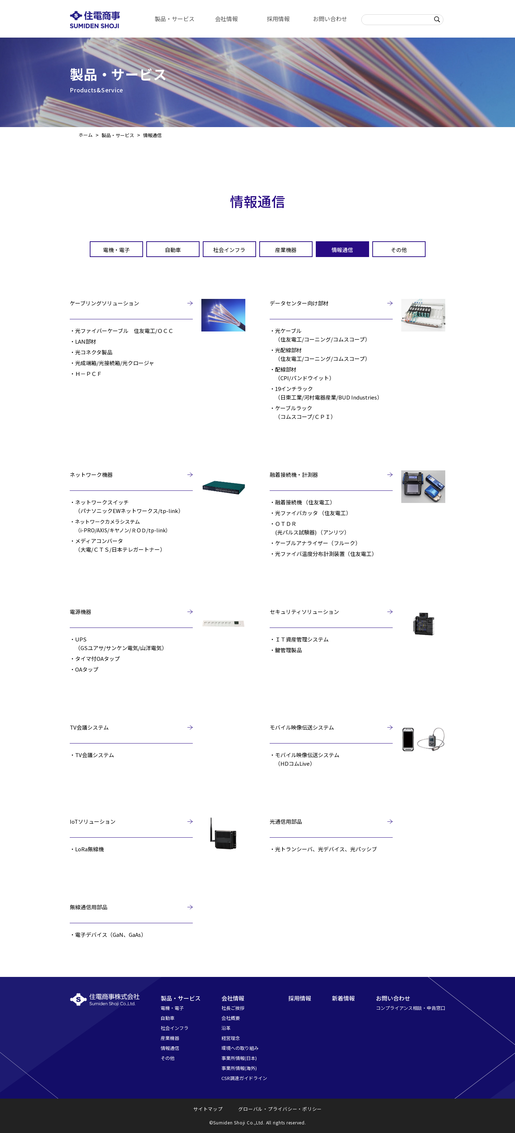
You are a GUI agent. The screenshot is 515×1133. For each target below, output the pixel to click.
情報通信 (342, 249)
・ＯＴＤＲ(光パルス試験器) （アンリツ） (309, 528)
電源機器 (80, 611)
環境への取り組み (240, 1048)
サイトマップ (208, 1108)
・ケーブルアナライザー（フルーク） (315, 543)
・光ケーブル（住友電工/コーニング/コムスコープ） (320, 335)
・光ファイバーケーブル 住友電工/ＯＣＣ (121, 330)
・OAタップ (84, 669)
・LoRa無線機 (87, 849)
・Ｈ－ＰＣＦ (86, 373)
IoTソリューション (93, 821)
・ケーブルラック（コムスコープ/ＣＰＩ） (303, 412)
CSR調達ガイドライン (244, 1078)
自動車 (173, 249)
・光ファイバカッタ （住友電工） (310, 513)
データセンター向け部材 (299, 303)
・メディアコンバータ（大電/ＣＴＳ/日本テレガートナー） (117, 545)
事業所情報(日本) (239, 1058)
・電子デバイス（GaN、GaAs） (108, 934)
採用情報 (278, 18)
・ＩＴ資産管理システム (299, 639)
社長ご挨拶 (233, 1007)
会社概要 (230, 1018)
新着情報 (343, 998)
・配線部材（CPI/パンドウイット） (302, 373)
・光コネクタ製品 (91, 352)
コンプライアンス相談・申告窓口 (410, 1007)
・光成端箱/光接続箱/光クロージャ (112, 363)
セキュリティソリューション (304, 611)
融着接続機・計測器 (294, 474)
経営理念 (230, 1038)
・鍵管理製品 (286, 650)
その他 (399, 249)
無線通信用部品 (88, 907)
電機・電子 (116, 249)
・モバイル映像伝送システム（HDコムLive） (304, 759)
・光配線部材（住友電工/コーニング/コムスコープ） (320, 354)
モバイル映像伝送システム (302, 727)
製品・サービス (174, 18)
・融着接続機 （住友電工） (302, 502)
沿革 (226, 1028)
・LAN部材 (83, 341)
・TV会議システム (92, 755)
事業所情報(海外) (239, 1068)
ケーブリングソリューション (104, 303)
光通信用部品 (286, 821)
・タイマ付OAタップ (95, 658)
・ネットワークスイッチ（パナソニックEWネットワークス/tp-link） (126, 506)
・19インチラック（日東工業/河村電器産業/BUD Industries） (326, 393)
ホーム (86, 134)
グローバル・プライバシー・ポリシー (280, 1108)
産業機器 (285, 249)
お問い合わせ (330, 18)
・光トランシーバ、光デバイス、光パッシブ (323, 849)
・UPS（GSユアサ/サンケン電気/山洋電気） (118, 643)
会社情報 (226, 18)
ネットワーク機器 (91, 474)
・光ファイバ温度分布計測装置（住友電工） (323, 553)
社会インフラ (229, 249)
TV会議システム (89, 727)
